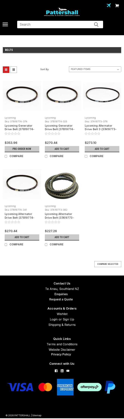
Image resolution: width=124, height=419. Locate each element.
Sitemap (36, 415)
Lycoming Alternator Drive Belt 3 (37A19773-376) (101, 129)
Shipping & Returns (62, 325)
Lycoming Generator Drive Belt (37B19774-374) (19, 129)
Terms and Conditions (62, 344)
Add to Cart (62, 148)
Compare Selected (107, 264)
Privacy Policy (61, 354)
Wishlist (62, 314)
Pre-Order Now (22, 148)
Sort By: (44, 69)
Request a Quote (61, 299)
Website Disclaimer (62, 349)
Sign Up (68, 319)
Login (54, 319)
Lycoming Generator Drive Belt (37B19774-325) (60, 129)
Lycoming (10, 117)
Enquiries (61, 294)
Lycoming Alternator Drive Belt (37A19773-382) (59, 217)
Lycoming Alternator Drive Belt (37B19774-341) (19, 217)
